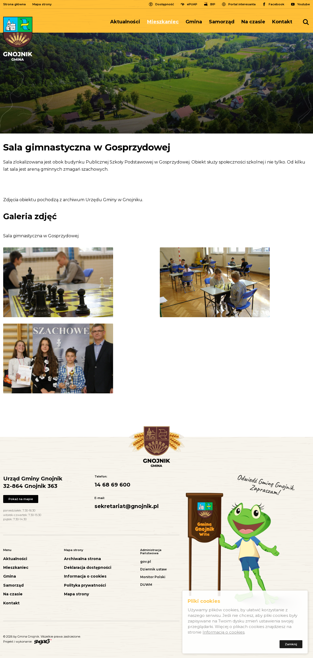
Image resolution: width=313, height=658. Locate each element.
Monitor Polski (152, 577)
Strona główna (14, 4)
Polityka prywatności (85, 585)
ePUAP (192, 4)
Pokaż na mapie (20, 499)
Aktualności (125, 22)
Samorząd (221, 22)
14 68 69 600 (112, 484)
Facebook (276, 4)
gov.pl (145, 561)
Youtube (303, 4)
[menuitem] (127, 22)
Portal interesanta (242, 4)
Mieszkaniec (163, 22)
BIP (212, 4)
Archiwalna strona (82, 559)
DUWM (146, 584)
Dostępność (164, 4)
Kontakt (282, 22)
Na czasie (253, 22)
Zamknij (291, 645)
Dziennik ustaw (153, 569)
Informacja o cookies (85, 576)
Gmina (194, 22)
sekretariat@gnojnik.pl (127, 506)
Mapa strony (42, 4)
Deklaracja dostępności (87, 568)
